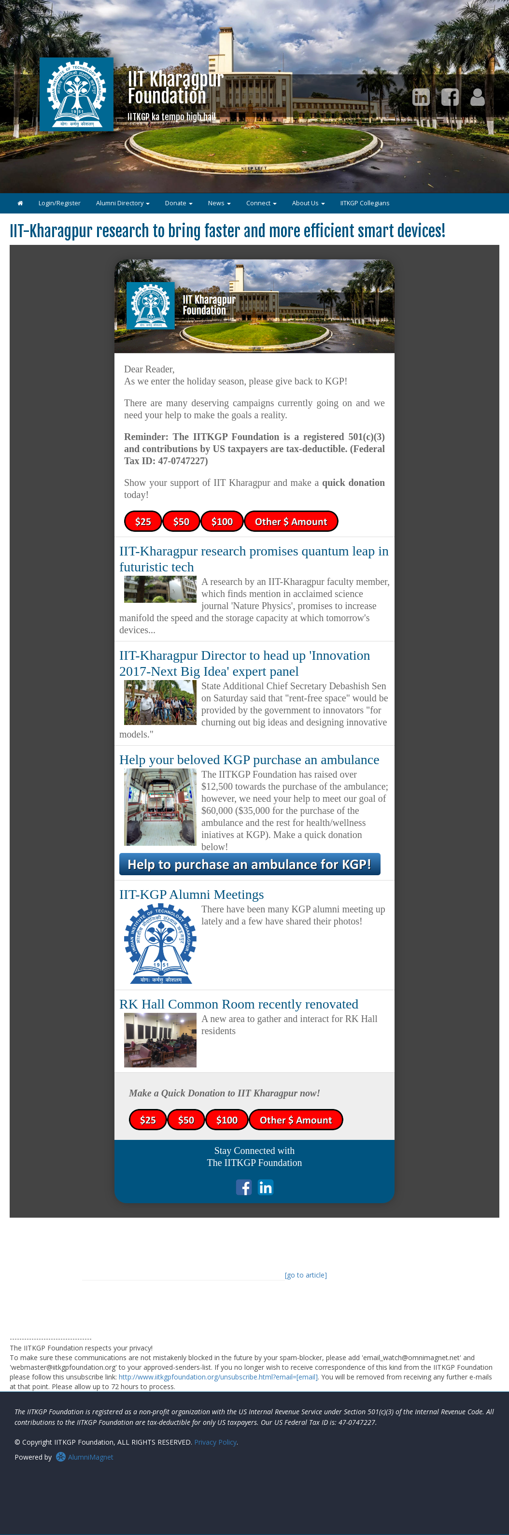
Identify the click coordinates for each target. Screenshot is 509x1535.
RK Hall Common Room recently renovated (238, 1003)
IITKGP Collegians (365, 203)
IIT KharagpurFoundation (175, 95)
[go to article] (306, 1274)
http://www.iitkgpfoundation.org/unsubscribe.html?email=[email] (218, 1376)
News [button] (219, 203)
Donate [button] (179, 203)
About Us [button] (308, 203)
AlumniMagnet (84, 1457)
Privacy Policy (215, 1442)
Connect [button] (261, 203)
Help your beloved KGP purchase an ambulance (249, 759)
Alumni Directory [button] (123, 203)
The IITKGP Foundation (254, 1162)
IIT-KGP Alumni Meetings (191, 894)
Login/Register (60, 203)
